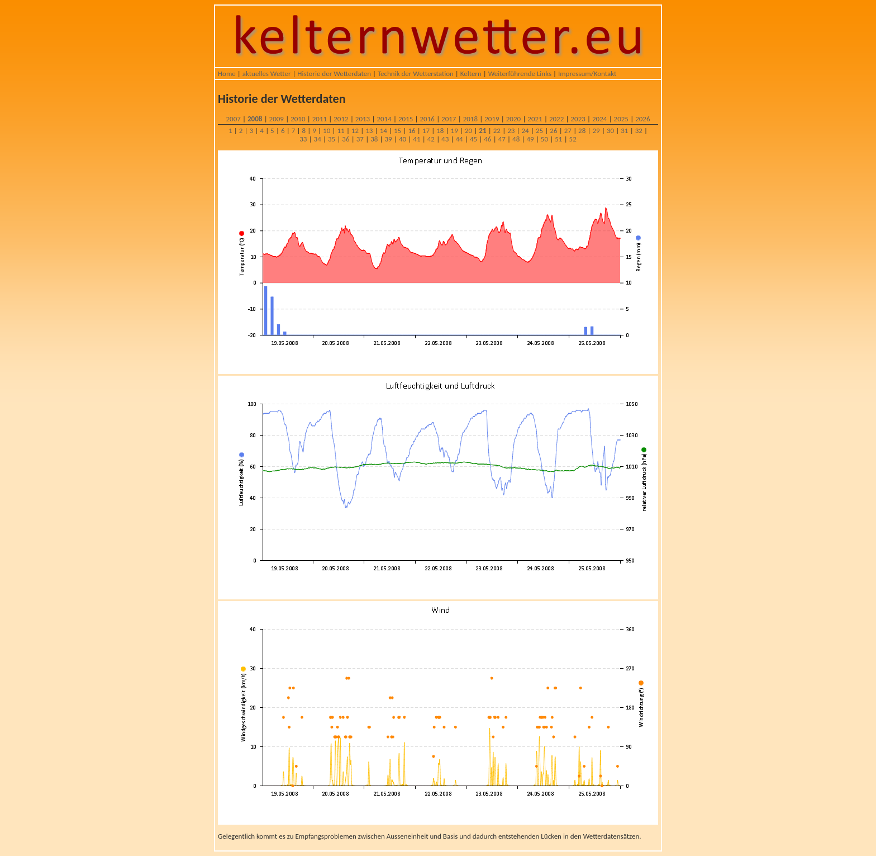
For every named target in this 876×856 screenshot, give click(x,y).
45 (473, 139)
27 (568, 130)
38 (374, 139)
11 (340, 130)
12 (355, 130)
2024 (599, 119)
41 (416, 139)
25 (539, 130)
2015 (405, 119)
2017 (448, 119)
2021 (534, 119)
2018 (470, 119)
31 (624, 130)
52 (573, 139)
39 (388, 139)
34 (317, 139)
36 (345, 139)
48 (516, 139)
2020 (513, 119)
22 (497, 130)
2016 (427, 119)
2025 (621, 119)
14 (383, 130)
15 (397, 130)
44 (459, 139)
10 (326, 130)
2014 (384, 119)
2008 (254, 119)
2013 (362, 119)
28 (581, 130)
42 (431, 139)
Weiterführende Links (519, 73)
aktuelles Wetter (266, 73)
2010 (298, 119)
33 (303, 139)
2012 (341, 119)
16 (411, 130)
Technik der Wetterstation (416, 73)
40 (402, 139)
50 (544, 139)
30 (610, 130)
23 (511, 130)
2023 (577, 119)
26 (553, 130)
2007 (233, 119)
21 (482, 130)
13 (369, 130)
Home (227, 73)
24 (525, 130)
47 (502, 139)
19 (454, 130)
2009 (276, 119)
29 (595, 130)
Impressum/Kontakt (587, 73)
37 (360, 139)
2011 (319, 119)
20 (468, 130)
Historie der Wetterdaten (334, 73)
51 (558, 139)
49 (530, 139)
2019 (491, 119)
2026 (642, 119)
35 (331, 139)
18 (440, 130)
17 (426, 130)
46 (487, 139)
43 (445, 139)
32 (638, 130)
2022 (556, 119)
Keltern (471, 73)
